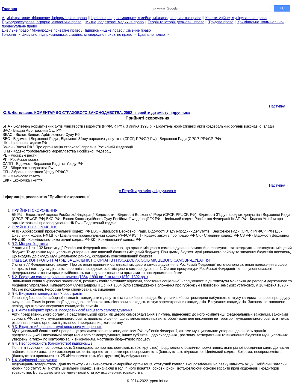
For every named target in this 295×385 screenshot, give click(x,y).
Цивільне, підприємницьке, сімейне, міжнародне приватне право (146, 18)
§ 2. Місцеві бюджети (30, 244)
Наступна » (278, 106)
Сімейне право (138, 30)
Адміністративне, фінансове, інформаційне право (44, 18)
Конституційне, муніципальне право (236, 18)
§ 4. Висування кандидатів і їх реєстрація (47, 293)
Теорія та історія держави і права (176, 22)
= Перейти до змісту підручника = (147, 191)
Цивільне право (15, 30)
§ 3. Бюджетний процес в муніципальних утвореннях (57, 327)
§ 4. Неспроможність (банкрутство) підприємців (52, 343)
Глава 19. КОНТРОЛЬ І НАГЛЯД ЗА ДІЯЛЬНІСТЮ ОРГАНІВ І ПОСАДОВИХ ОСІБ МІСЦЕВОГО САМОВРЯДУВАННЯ (111, 260)
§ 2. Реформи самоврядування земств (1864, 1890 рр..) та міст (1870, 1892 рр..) (80, 277)
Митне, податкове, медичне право (115, 22)
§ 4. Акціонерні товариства (34, 360)
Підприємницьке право (103, 30)
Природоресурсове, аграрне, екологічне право (41, 22)
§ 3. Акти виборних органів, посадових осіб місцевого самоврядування (72, 310)
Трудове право (220, 22)
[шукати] (210, 8)
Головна (9, 34)
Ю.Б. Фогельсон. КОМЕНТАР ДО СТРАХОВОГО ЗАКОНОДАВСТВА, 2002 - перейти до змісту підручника (96, 113)
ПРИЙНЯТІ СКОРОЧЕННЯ (35, 210)
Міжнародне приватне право (56, 30)
